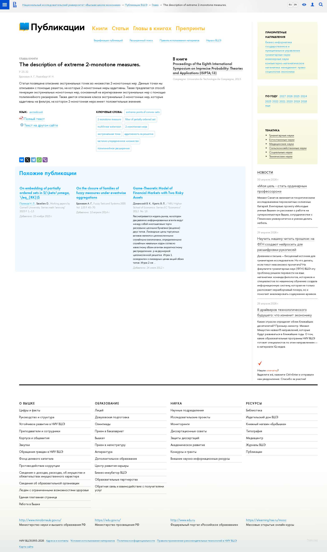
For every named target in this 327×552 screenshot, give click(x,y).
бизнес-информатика (278, 42)
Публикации (58, 26)
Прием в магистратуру (110, 445)
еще (267, 105)
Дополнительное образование (116, 459)
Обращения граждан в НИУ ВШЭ (41, 452)
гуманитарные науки (277, 54)
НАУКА (176, 403)
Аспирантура (103, 452)
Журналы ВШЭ (256, 445)
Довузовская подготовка (112, 417)
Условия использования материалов (92, 540)
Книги (100, 28)
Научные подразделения (187, 410)
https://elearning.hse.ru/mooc (266, 520)
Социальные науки (280, 152)
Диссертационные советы (189, 431)
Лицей (99, 410)
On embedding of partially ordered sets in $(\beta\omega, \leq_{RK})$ (45, 193)
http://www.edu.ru (183, 520)
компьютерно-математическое (284, 63)
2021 (282, 101)
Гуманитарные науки (281, 135)
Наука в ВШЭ (213, 40)
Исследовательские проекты (190, 417)
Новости (265, 172)
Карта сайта (26, 546)
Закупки (24, 445)
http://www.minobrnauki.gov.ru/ (40, 520)
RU (290, 4)
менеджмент (289, 67)
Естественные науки (281, 139)
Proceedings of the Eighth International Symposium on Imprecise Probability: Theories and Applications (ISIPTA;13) (208, 68)
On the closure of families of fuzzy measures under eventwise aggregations (101, 193)
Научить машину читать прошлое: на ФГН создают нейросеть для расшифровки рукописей (285, 244)
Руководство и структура (36, 417)
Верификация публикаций (108, 40)
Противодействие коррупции (39, 466)
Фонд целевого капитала (36, 459)
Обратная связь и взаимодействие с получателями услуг (129, 488)
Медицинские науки (281, 144)
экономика (287, 71)
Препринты (190, 28)
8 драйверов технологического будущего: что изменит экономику (284, 312)
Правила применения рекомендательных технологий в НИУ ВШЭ (197, 540)
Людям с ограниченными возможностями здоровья (54, 490)
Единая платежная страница (38, 497)
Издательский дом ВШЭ (262, 417)
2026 (290, 96)
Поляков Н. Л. (27, 203)
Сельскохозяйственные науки (288, 148)
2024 (304, 96)
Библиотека (254, 410)
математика (272, 67)
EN (295, 4)
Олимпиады (103, 424)
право (302, 67)
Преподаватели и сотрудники (39, 431)
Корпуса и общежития (34, 438)
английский (36, 112)
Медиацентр (254, 438)
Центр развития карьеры (112, 466)
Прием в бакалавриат (109, 431)
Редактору (312, 539)
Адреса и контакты (57, 540)
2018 (304, 101)
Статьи (120, 28)
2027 (283, 96)
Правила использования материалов (179, 40)
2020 (290, 101)
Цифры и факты (29, 410)
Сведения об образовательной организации (49, 483)
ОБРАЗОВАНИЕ (107, 403)
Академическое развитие (188, 445)
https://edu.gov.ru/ (108, 520)
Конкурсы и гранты (183, 452)
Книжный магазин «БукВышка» (266, 424)
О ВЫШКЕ (27, 403)
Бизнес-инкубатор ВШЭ (111, 472)
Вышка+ (100, 438)
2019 (297, 101)
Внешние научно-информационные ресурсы (200, 459)
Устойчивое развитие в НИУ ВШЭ (42, 424)
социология (272, 71)
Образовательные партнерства (116, 479)
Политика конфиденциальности (136, 540)
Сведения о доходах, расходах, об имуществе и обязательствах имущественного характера (52, 474)
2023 (268, 101)
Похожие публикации (48, 173)
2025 (297, 96)
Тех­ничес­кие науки (280, 156)
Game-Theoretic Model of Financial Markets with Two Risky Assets (158, 193)
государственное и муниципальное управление (282, 48)
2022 (275, 101)
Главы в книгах (152, 28)
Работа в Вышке (29, 504)
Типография (254, 431)
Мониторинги (180, 424)
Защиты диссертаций (185, 438)
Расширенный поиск (141, 40)
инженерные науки (277, 59)
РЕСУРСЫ (254, 403)
